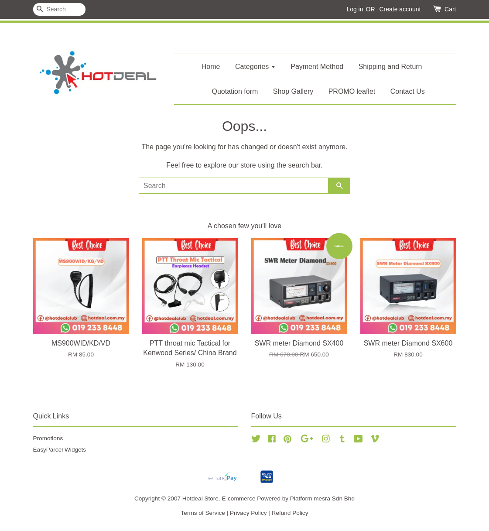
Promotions (48, 438)
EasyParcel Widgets (59, 449)
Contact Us (407, 91)
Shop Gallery (293, 91)
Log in (354, 9)
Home (211, 66)
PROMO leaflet (352, 91)
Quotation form (235, 91)
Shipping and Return (390, 66)
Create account (400, 9)
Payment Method (317, 66)
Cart (450, 9)
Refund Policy (290, 513)
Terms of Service (203, 513)
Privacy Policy (248, 513)
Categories (255, 66)
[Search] (59, 9)
